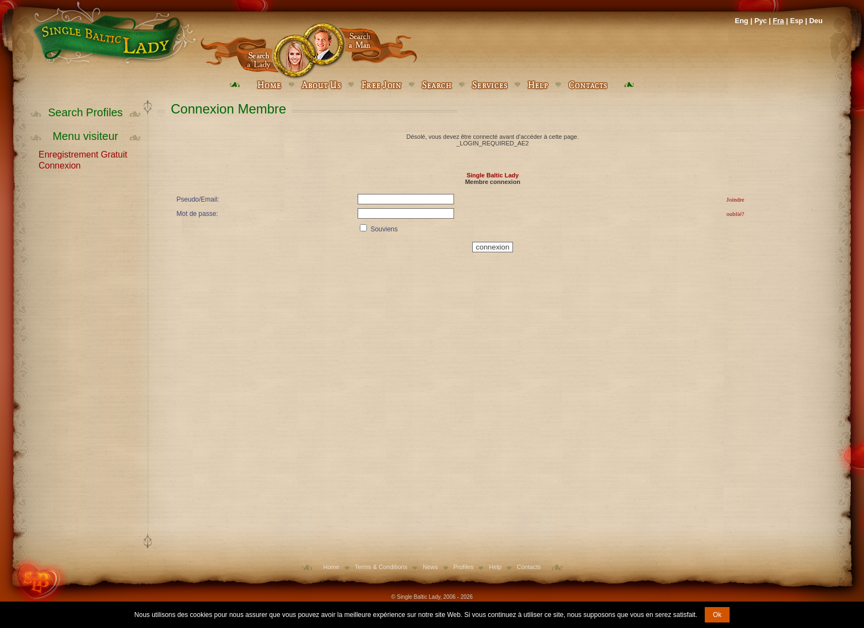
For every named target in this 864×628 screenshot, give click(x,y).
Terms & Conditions (381, 567)
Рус (760, 21)
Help (495, 567)
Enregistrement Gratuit (83, 154)
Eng (741, 21)
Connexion (60, 165)
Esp (796, 21)
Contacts (529, 567)
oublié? (735, 213)
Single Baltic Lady (493, 175)
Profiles (463, 567)
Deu (816, 21)
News (430, 567)
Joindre (735, 199)
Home (331, 567)
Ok (717, 615)
